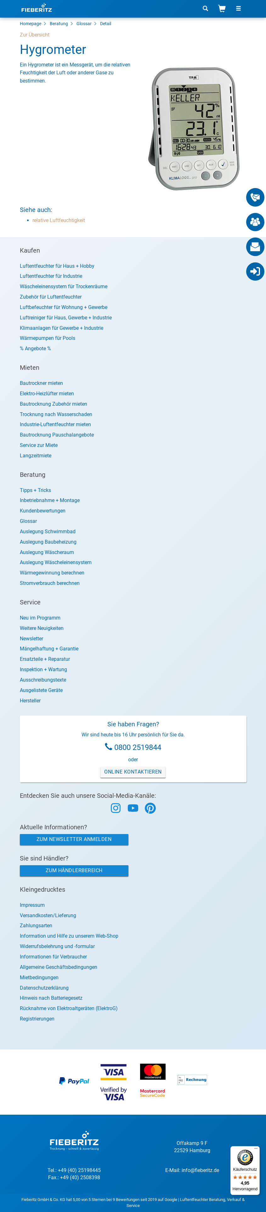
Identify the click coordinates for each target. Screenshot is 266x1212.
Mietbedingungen (39, 977)
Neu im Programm (40, 618)
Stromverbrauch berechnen (50, 583)
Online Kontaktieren (133, 772)
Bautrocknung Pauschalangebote (57, 435)
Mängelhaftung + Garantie (49, 649)
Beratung (59, 23)
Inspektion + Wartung (43, 669)
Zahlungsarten (36, 926)
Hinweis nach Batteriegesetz (51, 998)
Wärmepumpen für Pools (47, 338)
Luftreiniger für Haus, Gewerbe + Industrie (66, 318)
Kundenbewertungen (42, 511)
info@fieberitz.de (200, 1170)
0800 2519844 (137, 747)
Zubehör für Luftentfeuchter (51, 297)
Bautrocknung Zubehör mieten (53, 404)
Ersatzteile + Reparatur (45, 659)
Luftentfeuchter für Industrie (51, 276)
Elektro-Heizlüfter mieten (47, 394)
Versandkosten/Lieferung (48, 915)
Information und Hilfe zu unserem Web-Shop (69, 936)
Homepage (30, 23)
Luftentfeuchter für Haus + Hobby (57, 266)
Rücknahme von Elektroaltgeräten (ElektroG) (69, 1008)
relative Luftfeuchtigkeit (58, 220)
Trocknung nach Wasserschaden (56, 414)
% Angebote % (35, 349)
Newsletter (31, 639)
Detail (105, 23)
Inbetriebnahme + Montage (50, 500)
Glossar (84, 23)
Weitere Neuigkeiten (42, 628)
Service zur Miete (39, 445)
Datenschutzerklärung (44, 988)
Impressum (32, 905)
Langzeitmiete (35, 456)
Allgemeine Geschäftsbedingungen (58, 967)
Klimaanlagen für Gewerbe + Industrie (61, 328)
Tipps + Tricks (35, 490)
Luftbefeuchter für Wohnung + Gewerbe (63, 307)
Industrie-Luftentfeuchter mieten (55, 424)
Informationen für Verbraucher (53, 957)
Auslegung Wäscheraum (47, 552)
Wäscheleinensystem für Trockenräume (63, 286)
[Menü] (256, 1150)
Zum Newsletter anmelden (74, 839)
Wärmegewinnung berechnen (52, 573)
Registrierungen (37, 1019)
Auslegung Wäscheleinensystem (56, 562)
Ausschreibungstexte (43, 680)
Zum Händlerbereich (74, 870)
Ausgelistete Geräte (41, 690)
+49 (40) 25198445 (79, 1170)
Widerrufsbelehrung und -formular (57, 946)
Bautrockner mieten (41, 383)
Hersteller (30, 701)
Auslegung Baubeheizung (48, 542)
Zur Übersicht (34, 35)
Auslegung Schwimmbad (48, 532)
